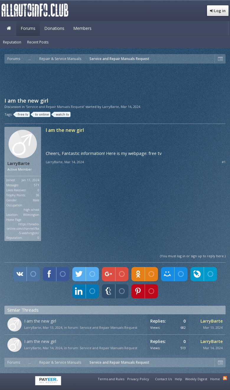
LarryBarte (110, 106)
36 (37, 195)
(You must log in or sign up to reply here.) (193, 256)
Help (178, 379)
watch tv (61, 114)
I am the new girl (40, 321)
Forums (28, 28)
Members (82, 28)
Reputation (12, 42)
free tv (22, 114)
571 (36, 185)
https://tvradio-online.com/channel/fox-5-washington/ (23, 228)
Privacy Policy (138, 379)
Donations (54, 28)
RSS (225, 378)
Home (8, 28)
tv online (41, 114)
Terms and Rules (111, 379)
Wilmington (31, 215)
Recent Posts (37, 42)
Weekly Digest (196, 379)
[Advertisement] (115, 80)
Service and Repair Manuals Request (108, 327)
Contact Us (163, 379)
